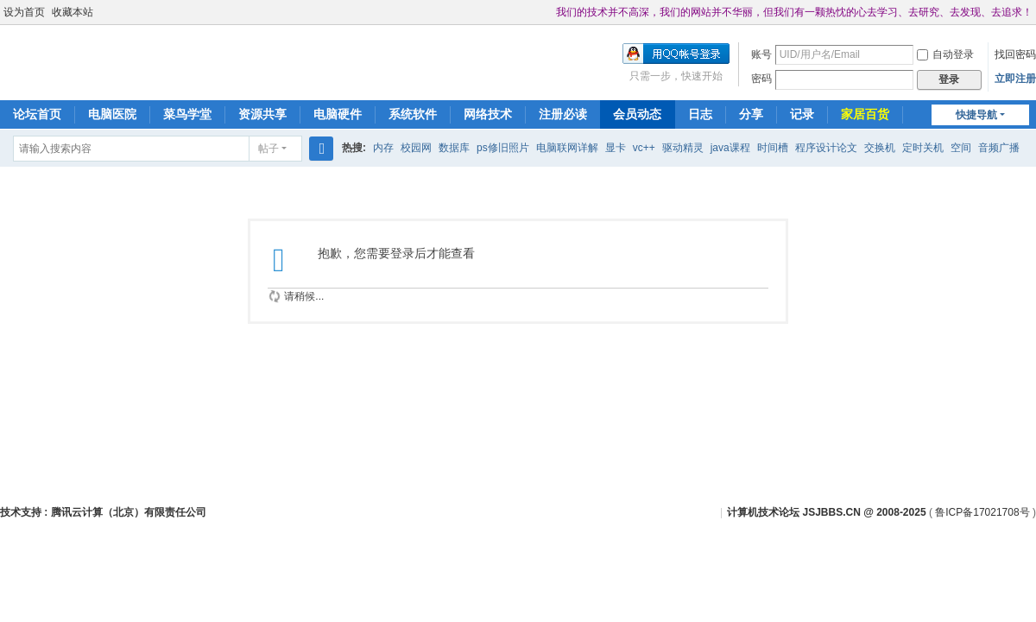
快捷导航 (976, 115)
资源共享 (262, 114)
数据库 (454, 148)
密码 (761, 79)
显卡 (615, 148)
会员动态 (637, 114)
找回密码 (1015, 54)
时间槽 (772, 148)
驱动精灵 (683, 148)
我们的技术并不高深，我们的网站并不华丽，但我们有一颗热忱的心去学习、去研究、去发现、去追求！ (794, 12)
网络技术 (488, 114)
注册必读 (563, 114)
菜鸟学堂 (187, 114)
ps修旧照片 (503, 148)
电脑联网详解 (567, 148)
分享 (751, 114)
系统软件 (412, 114)
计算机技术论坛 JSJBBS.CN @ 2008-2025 (826, 512)
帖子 (268, 149)
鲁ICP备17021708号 (982, 512)
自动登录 (945, 54)
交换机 (879, 148)
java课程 (730, 148)
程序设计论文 (826, 148)
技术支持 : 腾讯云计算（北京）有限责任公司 (103, 512)
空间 (961, 148)
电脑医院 (112, 114)
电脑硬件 (337, 114)
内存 (383, 148)
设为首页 (24, 12)
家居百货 (865, 114)
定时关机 (923, 148)
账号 (761, 54)
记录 (802, 114)
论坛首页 (37, 114)
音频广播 (999, 148)
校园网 (416, 148)
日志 (700, 114)
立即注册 (1015, 79)
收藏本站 (72, 12)
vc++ (644, 148)
